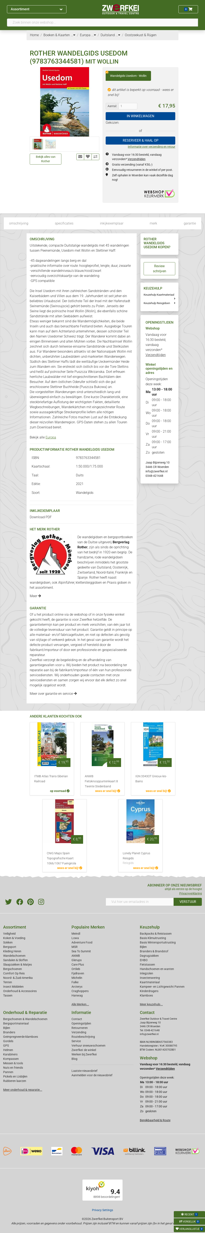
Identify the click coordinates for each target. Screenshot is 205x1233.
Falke (74, 982)
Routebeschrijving (83, 1036)
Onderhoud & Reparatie (25, 1012)
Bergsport (9, 947)
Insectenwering (150, 977)
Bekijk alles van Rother (45, 159)
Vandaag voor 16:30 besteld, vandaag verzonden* (156, 345)
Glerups (76, 960)
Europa (51, 437)
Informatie (81, 1012)
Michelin (76, 977)
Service (76, 1041)
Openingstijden (81, 1023)
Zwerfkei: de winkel (83, 1050)
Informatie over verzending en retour (151, 146)
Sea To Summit (81, 951)
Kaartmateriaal (150, 982)
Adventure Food (81, 942)
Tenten (7, 982)
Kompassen (11, 1058)
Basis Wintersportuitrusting (158, 942)
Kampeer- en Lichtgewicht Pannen (162, 986)
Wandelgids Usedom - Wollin (126, 74)
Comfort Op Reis (14, 973)
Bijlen (143, 947)
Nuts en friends (13, 1067)
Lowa (75, 938)
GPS (6, 1045)
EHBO (144, 960)
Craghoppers (80, 991)
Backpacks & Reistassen (156, 933)
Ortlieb (75, 969)
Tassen (7, 995)
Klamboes (146, 995)
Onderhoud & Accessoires (20, 991)
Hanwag (77, 995)
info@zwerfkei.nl (156, 471)
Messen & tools (13, 1063)
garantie (190, 223)
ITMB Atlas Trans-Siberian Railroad (51, 779)
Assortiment (36, 9)
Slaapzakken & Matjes (17, 964)
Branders (9, 1032)
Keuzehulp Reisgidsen (157, 303)
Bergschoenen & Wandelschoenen (25, 1019)
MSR (74, 947)
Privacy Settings (102, 1210)
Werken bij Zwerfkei (84, 1054)
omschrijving (18, 223)
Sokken (8, 942)
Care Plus (77, 964)
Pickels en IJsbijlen (15, 1076)
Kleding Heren (12, 951)
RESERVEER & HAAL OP (140, 140)
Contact (76, 1019)
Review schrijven (159, 268)
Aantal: (112, 106)
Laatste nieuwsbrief (84, 1070)
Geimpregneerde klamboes (20, 1036)
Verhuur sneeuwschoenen (88, 1045)
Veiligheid (9, 933)
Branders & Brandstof (154, 951)
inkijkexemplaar (111, 223)
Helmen (8, 1050)
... (73, 35)
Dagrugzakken (149, 955)
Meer (35, 596)
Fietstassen (147, 964)
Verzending (78, 1032)
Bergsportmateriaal (16, 1023)
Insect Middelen (13, 986)
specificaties (64, 223)
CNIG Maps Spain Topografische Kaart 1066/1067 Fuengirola (61, 858)
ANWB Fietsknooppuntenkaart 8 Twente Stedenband (101, 781)
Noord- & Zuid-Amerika (18, 977)
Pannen (8, 1072)
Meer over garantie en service (53, 694)
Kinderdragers (149, 991)
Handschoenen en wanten (157, 969)
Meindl (75, 933)
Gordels (8, 1041)
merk (153, 223)
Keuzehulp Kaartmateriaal (159, 294)
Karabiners (10, 1054)
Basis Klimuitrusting (153, 938)
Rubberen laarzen (14, 1081)
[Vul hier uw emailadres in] (140, 902)
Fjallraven (77, 973)
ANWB (75, 955)
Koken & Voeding (14, 938)
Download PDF (41, 517)
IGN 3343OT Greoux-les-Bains (151, 779)
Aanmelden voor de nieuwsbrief (91, 1075)
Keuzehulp (150, 927)
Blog (74, 1058)
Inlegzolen (146, 973)
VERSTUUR (187, 902)
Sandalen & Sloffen (15, 960)
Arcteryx (76, 986)
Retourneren (79, 1028)
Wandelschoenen (14, 955)
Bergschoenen (12, 969)
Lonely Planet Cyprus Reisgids (140, 858)
